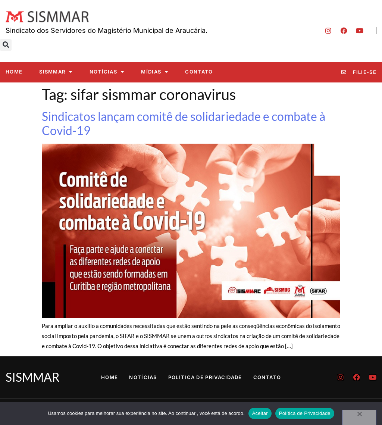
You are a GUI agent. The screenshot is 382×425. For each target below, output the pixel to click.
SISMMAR (55, 71)
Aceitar (260, 413)
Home (14, 72)
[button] (6, 45)
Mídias (154, 71)
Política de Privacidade (205, 377)
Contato (199, 72)
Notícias (107, 71)
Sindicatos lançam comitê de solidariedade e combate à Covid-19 (183, 123)
